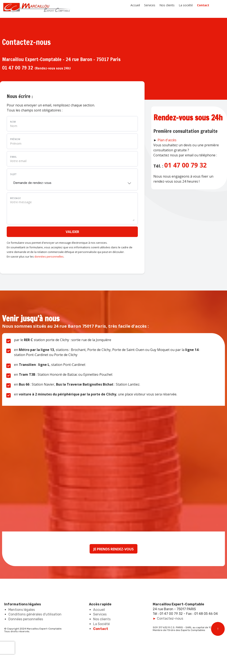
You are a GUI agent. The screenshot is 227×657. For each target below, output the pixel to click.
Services (149, 5)
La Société (101, 624)
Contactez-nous (170, 618)
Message (15, 198)
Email (13, 156)
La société (186, 5)
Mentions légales (21, 610)
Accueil (135, 5)
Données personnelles (25, 619)
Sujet (13, 174)
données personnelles (49, 256)
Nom (13, 121)
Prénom (15, 139)
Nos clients (167, 5)
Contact (203, 5)
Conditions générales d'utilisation (34, 614)
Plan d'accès (167, 140)
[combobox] (72, 181)
